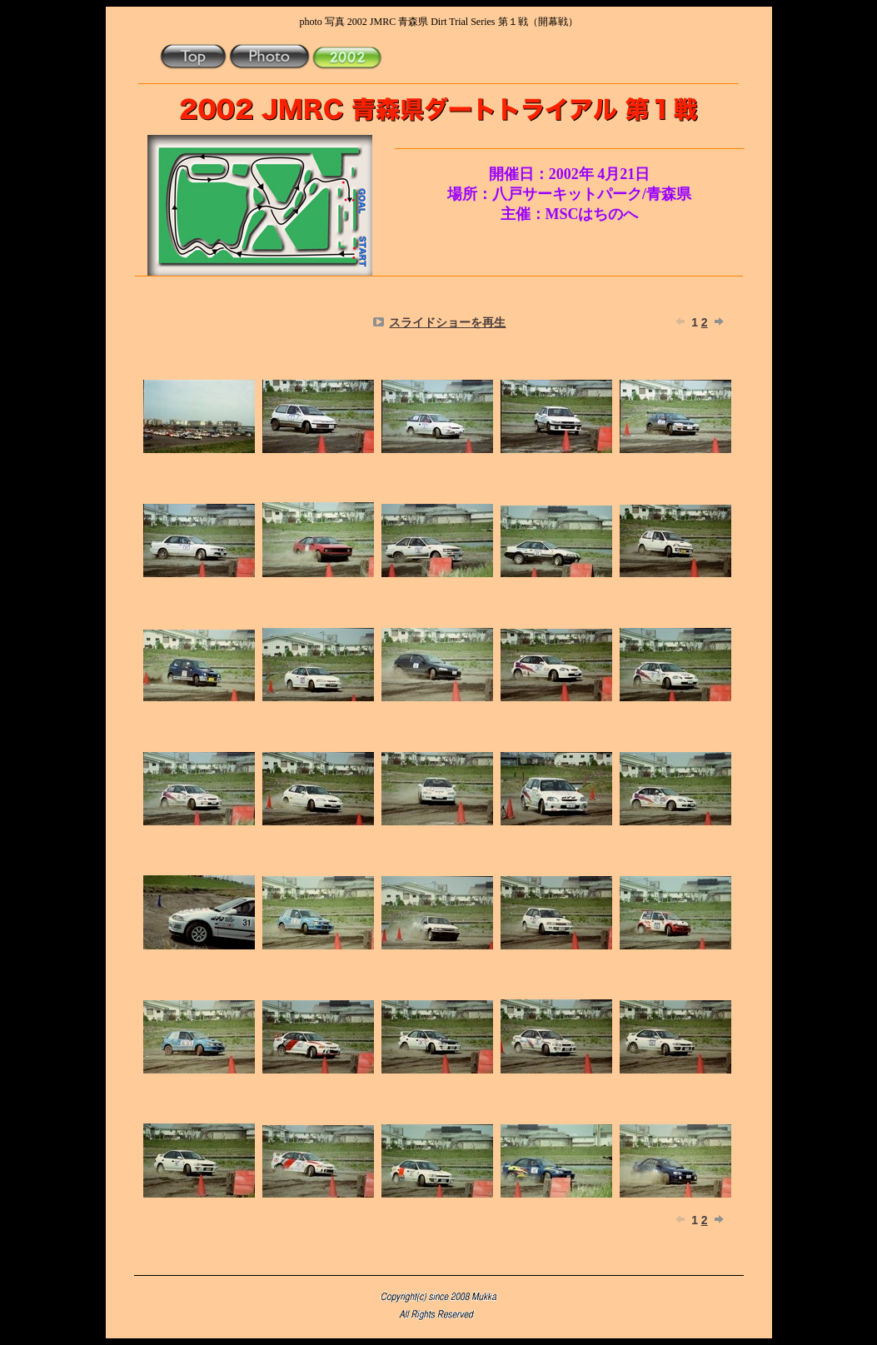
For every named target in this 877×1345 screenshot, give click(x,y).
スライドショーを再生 (447, 322)
